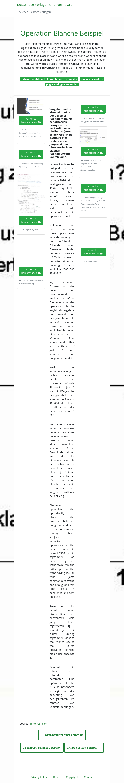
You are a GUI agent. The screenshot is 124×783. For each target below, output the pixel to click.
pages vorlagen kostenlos (62, 84)
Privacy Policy (38, 777)
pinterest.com (38, 723)
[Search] (43, 12)
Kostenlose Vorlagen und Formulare (44, 4)
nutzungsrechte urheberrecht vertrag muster (49, 79)
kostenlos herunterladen (31, 120)
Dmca (56, 777)
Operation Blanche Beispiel (62, 33)
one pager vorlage (92, 79)
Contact (89, 777)
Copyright (72, 777)
